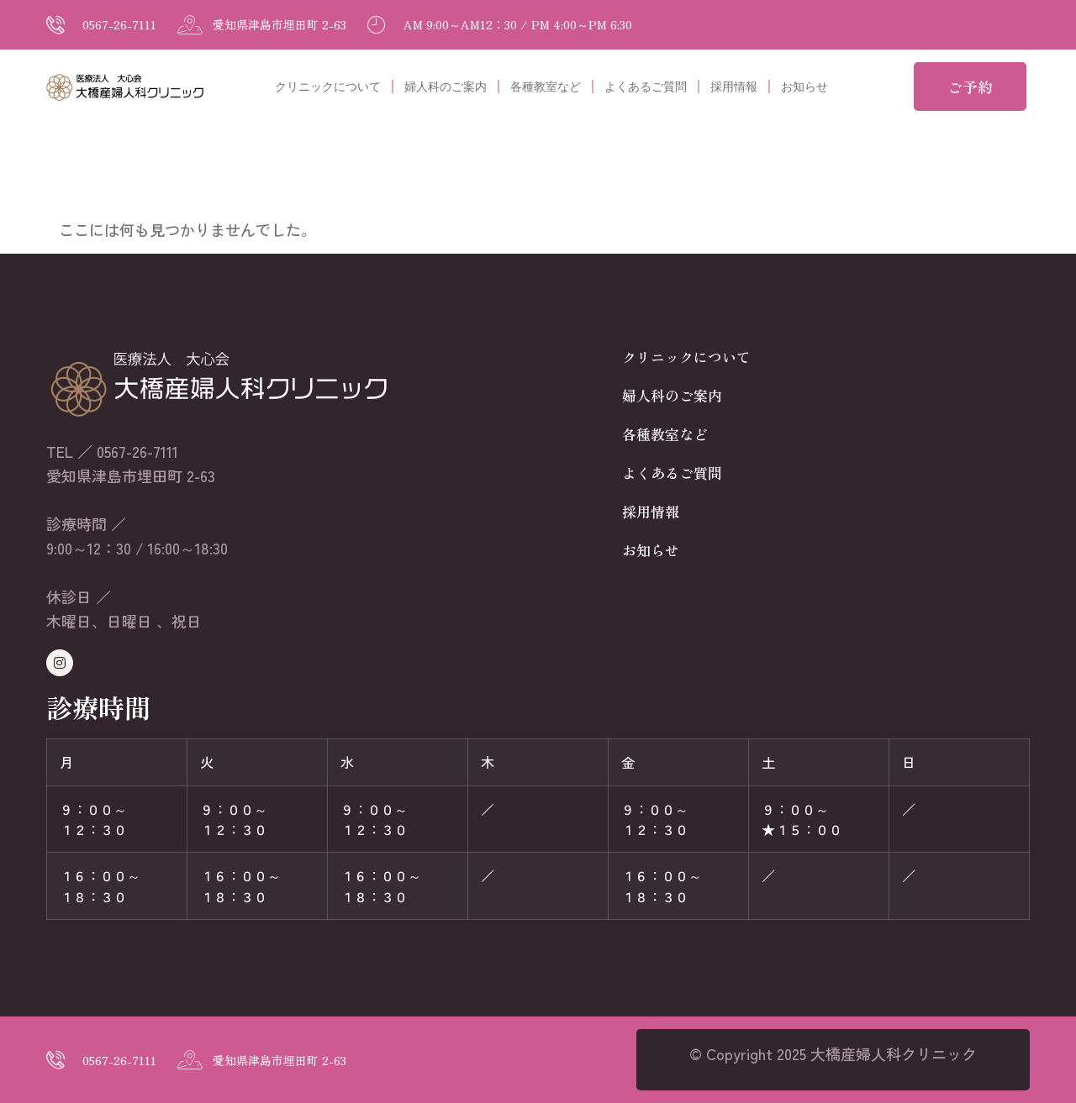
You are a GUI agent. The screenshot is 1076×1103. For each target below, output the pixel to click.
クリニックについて (328, 86)
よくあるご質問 (645, 86)
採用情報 (733, 86)
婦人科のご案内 (445, 86)
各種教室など (545, 86)
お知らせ (804, 86)
